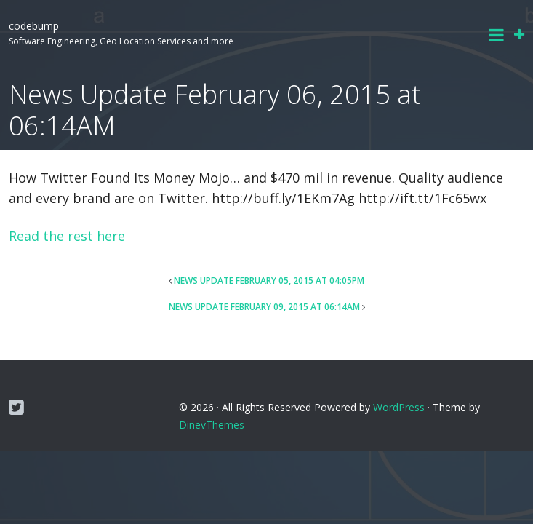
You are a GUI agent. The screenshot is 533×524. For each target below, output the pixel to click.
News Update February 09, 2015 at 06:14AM (264, 307)
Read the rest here (67, 236)
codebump (34, 26)
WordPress (399, 407)
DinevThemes (211, 425)
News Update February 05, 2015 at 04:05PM (269, 280)
